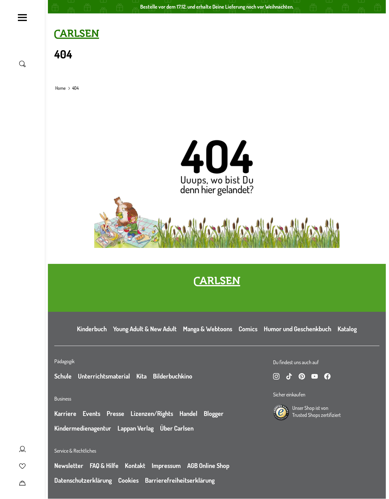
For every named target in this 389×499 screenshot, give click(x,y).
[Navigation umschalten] (22, 18)
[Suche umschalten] (22, 64)
